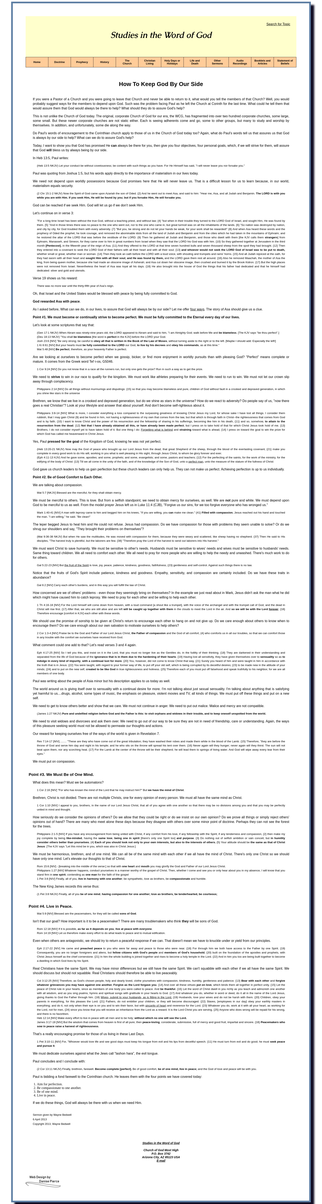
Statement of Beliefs (285, 62)
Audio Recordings (240, 62)
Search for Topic (278, 24)
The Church (127, 62)
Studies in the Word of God (161, 1143)
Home (37, 62)
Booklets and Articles (262, 62)
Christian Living (149, 62)
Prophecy (82, 62)
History (104, 62)
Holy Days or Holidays (172, 62)
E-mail (161, 1160)
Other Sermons (217, 62)
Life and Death (195, 62)
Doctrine (59, 62)
